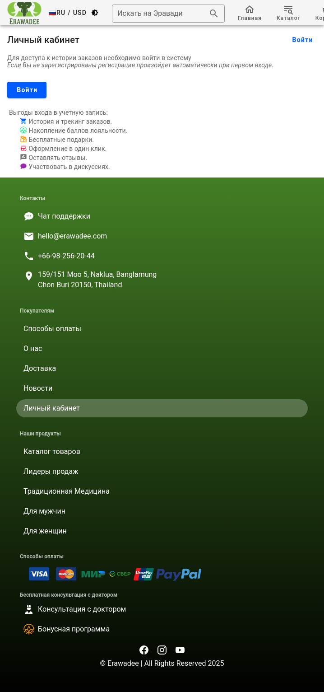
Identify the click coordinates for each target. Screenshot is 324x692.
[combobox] (168, 14)
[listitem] (162, 216)
